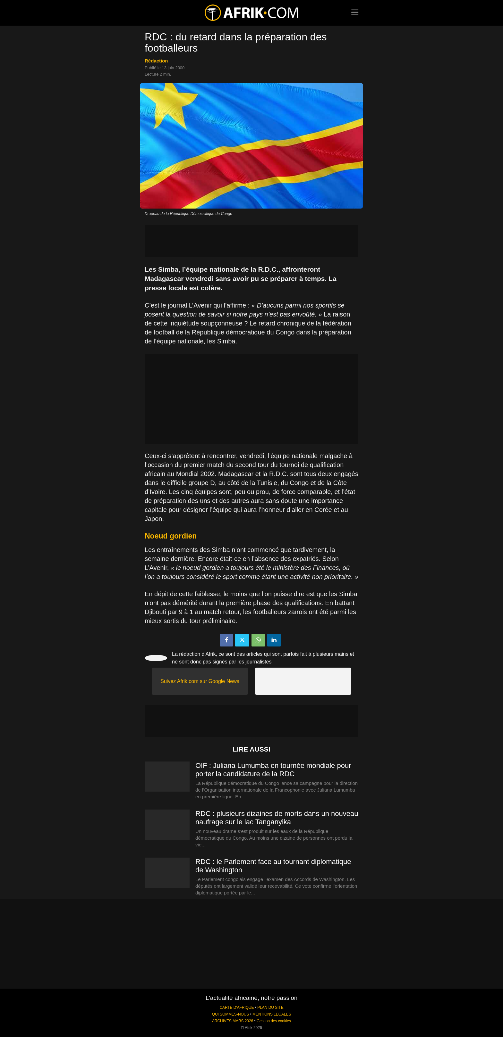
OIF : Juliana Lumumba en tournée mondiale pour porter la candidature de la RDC (273, 769)
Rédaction (156, 60)
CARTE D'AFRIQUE (236, 1007)
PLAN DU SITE (270, 1007)
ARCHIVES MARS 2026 (232, 1021)
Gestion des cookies (274, 1021)
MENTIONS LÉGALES (271, 1014)
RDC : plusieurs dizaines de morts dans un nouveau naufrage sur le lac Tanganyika (276, 818)
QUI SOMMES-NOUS (230, 1014)
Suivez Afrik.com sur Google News (199, 681)
